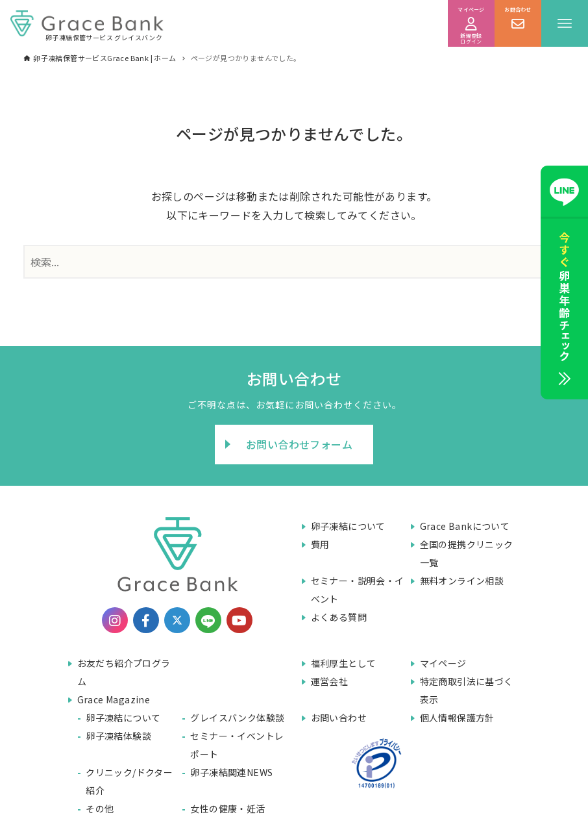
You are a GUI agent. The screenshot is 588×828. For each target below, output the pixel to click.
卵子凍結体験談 (118, 735)
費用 (320, 544)
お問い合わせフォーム (299, 444)
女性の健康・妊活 (227, 808)
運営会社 (330, 681)
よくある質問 (339, 616)
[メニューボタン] (564, 23)
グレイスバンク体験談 (237, 717)
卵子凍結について (348, 526)
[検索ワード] (294, 262)
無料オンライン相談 (462, 580)
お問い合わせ (339, 717)
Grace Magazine (114, 699)
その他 (100, 808)
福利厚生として (343, 663)
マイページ (443, 663)
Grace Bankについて (465, 526)
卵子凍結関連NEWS (231, 772)
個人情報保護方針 (457, 717)
